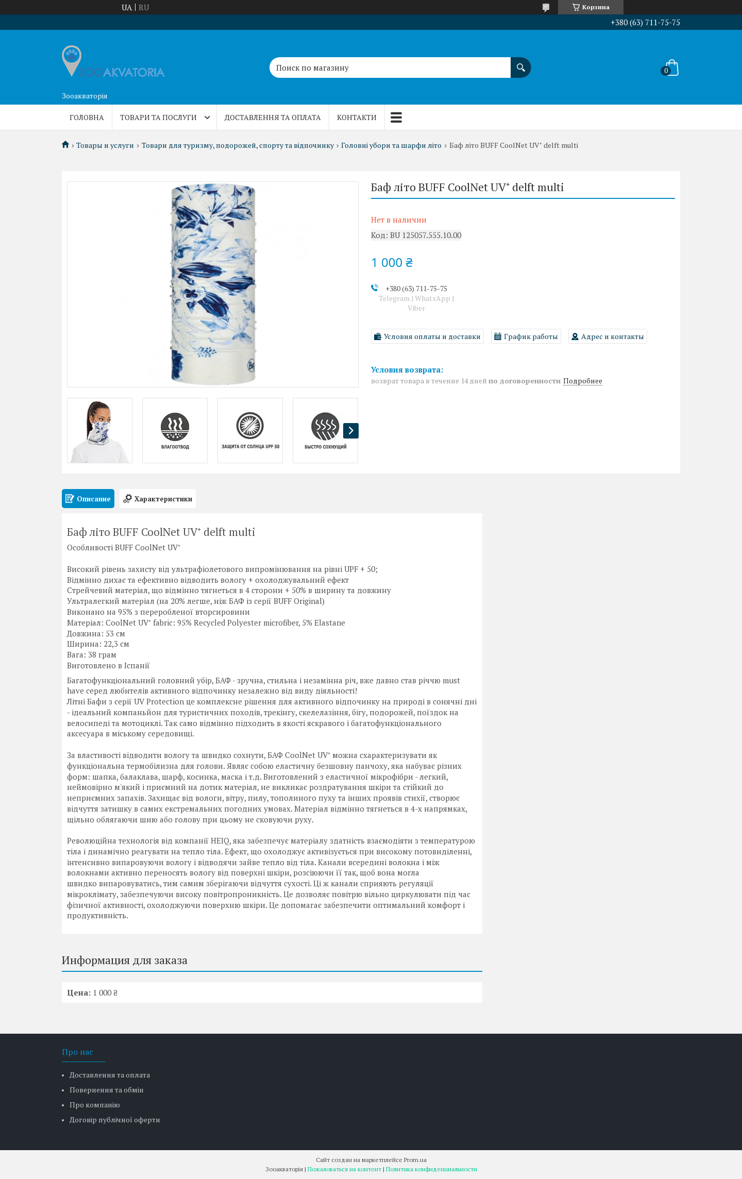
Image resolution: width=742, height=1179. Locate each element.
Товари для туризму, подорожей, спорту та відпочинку (238, 145)
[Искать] (521, 62)
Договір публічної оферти (115, 1119)
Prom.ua (415, 1160)
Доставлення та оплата (273, 117)
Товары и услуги (105, 145)
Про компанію (95, 1104)
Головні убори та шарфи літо (391, 145)
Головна (87, 117)
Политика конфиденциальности (431, 1169)
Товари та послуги (158, 117)
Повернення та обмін (107, 1089)
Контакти (357, 117)
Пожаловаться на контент (344, 1169)
